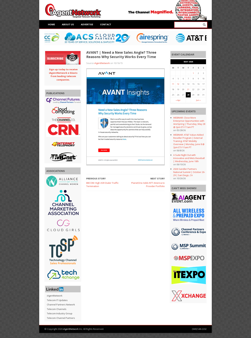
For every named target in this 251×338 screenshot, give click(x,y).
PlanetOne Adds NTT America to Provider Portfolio (148, 184)
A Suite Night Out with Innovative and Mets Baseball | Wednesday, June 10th (189, 158)
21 (188, 89)
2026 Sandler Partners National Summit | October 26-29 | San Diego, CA (189, 172)
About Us (68, 24)
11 (173, 84)
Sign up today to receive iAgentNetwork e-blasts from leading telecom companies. (63, 74)
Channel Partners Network (61, 304)
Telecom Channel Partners (61, 318)
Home (51, 24)
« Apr (178, 100)
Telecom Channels (56, 309)
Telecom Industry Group (59, 313)
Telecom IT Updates (57, 300)
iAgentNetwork (102, 63)
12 (178, 84)
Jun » (198, 100)
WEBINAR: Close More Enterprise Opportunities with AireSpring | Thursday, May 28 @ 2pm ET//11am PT (189, 122)
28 (188, 94)
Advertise (87, 24)
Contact (105, 24)
